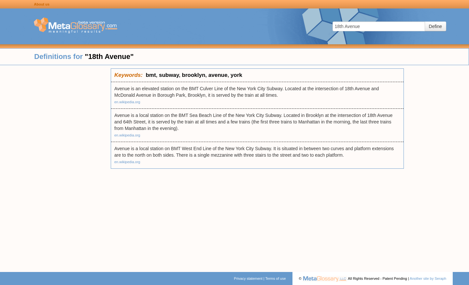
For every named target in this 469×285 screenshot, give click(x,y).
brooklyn (194, 75)
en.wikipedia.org (127, 102)
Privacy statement (248, 278)
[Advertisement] (55, 166)
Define (435, 26)
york (236, 75)
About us (42, 4)
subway (169, 75)
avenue (218, 75)
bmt (151, 75)
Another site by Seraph (428, 278)
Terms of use (275, 278)
